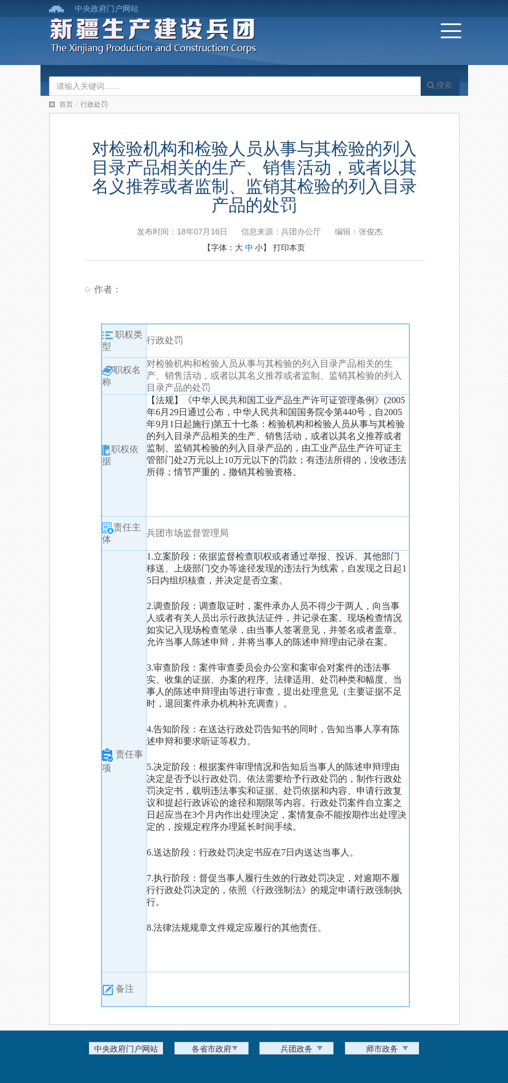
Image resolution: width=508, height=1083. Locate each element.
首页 (66, 104)
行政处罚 (94, 104)
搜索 (440, 85)
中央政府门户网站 (107, 8)
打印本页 (289, 247)
